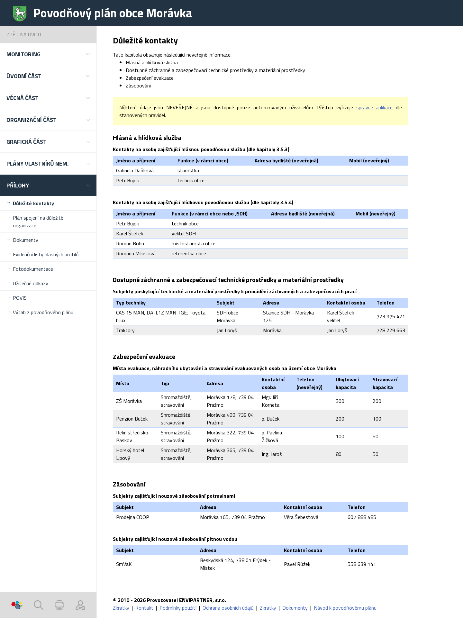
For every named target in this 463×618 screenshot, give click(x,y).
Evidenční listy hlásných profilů (46, 254)
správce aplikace (374, 107)
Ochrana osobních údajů (228, 608)
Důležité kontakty (33, 203)
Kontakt (145, 608)
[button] (48, 54)
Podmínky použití (177, 608)
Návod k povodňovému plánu (345, 608)
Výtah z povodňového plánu (43, 312)
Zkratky (122, 608)
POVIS (20, 298)
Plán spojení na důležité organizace (38, 221)
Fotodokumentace (33, 269)
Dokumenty (25, 240)
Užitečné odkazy (30, 283)
